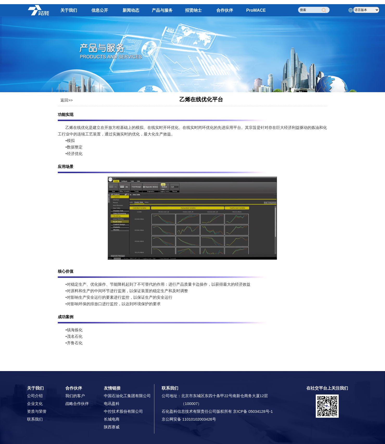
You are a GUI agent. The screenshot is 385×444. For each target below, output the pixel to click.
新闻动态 (131, 10)
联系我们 (35, 419)
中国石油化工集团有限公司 (127, 396)
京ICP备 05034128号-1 (253, 411)
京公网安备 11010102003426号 (189, 419)
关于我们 (68, 10)
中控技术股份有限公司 (123, 411)
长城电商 (111, 419)
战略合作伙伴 (77, 404)
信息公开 (99, 10)
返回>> (66, 100)
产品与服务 (162, 10)
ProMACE (256, 10)
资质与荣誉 (37, 411)
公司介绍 (35, 396)
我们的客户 (75, 396)
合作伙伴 (224, 10)
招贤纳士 (193, 10)
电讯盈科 (111, 404)
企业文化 (35, 404)
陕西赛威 (111, 427)
